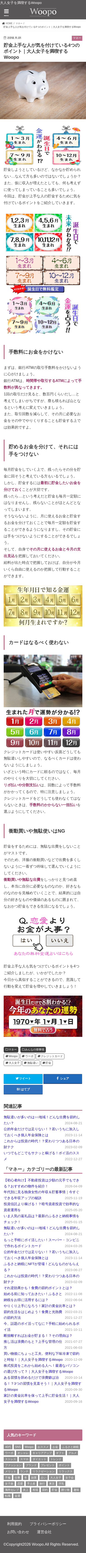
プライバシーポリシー (48, 1524)
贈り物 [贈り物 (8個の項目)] (65, 1489)
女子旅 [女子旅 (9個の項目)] (9, 1483)
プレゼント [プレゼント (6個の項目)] (48, 1465)
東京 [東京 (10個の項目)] (52, 1483)
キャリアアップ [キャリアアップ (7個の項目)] (42, 1453)
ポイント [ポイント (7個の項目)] (64, 1465)
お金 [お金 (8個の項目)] (55, 1447)
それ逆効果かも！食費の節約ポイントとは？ (38, 1288)
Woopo (13, 1056)
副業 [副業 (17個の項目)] (34, 1477)
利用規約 (14, 1524)
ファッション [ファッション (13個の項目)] (13, 1465)
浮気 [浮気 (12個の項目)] (61, 1483)
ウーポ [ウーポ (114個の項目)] (9, 1453)
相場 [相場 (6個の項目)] (35, 1489)
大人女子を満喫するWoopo (21, 3)
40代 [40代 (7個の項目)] (8, 1447)
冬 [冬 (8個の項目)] (25, 1477)
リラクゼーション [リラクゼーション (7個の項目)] (44, 1471)
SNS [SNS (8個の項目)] (18, 1447)
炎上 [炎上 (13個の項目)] (25, 1489)
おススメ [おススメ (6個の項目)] (43, 1447)
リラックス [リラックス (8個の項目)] (65, 1471)
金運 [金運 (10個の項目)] (17, 1495)
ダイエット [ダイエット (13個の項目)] (39, 1459)
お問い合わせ (18, 1532)
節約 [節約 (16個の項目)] (45, 1489)
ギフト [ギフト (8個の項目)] (60, 1453)
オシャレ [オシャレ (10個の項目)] (22, 1453)
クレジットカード (52, 1056)
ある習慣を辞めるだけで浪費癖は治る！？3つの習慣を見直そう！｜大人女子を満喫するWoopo (42, 1383)
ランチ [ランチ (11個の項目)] (24, 1471)
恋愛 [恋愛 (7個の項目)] (20, 1483)
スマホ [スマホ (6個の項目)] (24, 1459)
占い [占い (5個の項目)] (43, 1477)
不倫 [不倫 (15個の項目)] (8, 1477)
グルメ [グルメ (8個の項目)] (72, 1453)
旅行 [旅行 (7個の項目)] (42, 1483)
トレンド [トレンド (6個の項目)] (55, 1459)
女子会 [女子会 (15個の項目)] (69, 1477)
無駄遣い (32, 1063)
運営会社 (44, 1532)
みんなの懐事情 (34, 1049)
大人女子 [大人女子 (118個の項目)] (55, 1477)
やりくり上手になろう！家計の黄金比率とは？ (40, 1306)
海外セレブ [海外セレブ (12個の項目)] (12, 1489)
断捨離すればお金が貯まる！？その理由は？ (38, 1335)
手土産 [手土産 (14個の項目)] (31, 1483)
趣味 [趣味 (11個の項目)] (76, 1489)
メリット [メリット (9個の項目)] (10, 1471)
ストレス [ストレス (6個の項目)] (10, 1459)
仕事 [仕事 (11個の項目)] (17, 1477)
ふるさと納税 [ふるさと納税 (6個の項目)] (70, 1447)
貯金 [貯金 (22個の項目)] (54, 1489)
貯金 (48, 1063)
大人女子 (14, 1063)
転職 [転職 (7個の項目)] (8, 1495)
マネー (12, 1049)
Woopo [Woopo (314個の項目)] (29, 1447)
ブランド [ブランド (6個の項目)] (31, 1465)
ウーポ (29, 1056)
